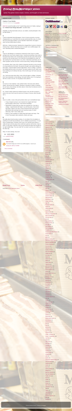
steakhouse (48, 363)
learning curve (48, 276)
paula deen (48, 316)
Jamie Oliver (48, 85)
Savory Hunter (48, 107)
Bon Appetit (48, 141)
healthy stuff (48, 249)
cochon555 (47, 174)
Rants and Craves (49, 103)
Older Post (38, 185)
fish (46, 219)
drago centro (48, 201)
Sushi (46, 366)
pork (46, 325)
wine (46, 397)
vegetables (47, 392)
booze (46, 143)
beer (46, 138)
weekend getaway (49, 395)
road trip (47, 338)
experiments (48, 211)
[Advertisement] (14, 168)
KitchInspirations (49, 87)
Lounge (47, 285)
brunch (47, 152)
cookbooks (47, 177)
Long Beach (48, 282)
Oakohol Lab (48, 309)
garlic (46, 237)
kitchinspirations (49, 269)
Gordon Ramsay (49, 244)
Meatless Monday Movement (49, 90)
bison (46, 139)
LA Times (47, 275)
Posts (48, 52)
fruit (46, 235)
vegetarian (47, 393)
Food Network (48, 80)
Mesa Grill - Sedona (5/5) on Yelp (63, 81)
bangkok (47, 132)
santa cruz (47, 347)
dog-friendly (48, 197)
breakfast (47, 148)
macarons (47, 289)
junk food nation (49, 267)
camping (47, 157)
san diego (47, 343)
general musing (9, 136)
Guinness (47, 246)
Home (23, 185)
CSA (46, 184)
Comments (49, 55)
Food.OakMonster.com (21, 9)
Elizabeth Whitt (48, 204)
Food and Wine (48, 222)
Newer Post (6, 185)
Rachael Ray (48, 101)
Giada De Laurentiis (49, 81)
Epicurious (47, 76)
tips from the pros (49, 372)
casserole (47, 161)
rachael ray (48, 332)
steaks (46, 365)
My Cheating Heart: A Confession (63, 99)
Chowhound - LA (49, 74)
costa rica (47, 183)
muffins (47, 300)
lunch (46, 287)
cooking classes (49, 179)
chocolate (47, 172)
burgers (47, 154)
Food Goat (47, 78)
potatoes (47, 329)
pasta (46, 312)
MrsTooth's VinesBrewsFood (49, 96)
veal (46, 388)
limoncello (47, 278)
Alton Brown (48, 69)
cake (46, 156)
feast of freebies (49, 215)
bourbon (47, 145)
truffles (47, 379)
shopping (47, 354)
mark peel (47, 291)
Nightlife (47, 305)
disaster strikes (48, 195)
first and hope (48, 217)
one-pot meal (48, 311)
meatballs (47, 294)
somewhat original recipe (51, 359)
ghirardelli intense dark (50, 240)
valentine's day (48, 386)
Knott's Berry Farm (49, 273)
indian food (47, 258)
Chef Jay (47, 166)
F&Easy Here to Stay (63, 94)
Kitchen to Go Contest (64, 104)
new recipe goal (49, 302)
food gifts (47, 224)
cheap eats (47, 163)
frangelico (47, 230)
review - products (49, 334)
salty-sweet (48, 341)
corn (46, 181)
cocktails (47, 175)
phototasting (48, 321)
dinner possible (48, 193)
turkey (46, 381)
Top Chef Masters (49, 374)
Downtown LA (48, 199)
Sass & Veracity (49, 105)
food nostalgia (48, 228)
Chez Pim (47, 72)
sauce (46, 348)
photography (48, 320)
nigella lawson (48, 303)
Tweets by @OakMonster (51, 47)
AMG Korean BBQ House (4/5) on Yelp (63, 87)
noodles (47, 307)
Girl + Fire (47, 83)
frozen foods (48, 233)
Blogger (44, 405)
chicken (47, 168)
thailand (47, 370)
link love (47, 280)
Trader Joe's (48, 375)
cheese (47, 165)
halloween (47, 248)
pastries (47, 314)
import (46, 257)
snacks (47, 357)
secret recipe (48, 352)
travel (46, 377)
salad (46, 339)
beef (46, 136)
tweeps (47, 383)
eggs (46, 203)
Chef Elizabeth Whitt (50, 71)
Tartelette (47, 109)
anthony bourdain (49, 125)
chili (46, 170)
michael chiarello (49, 296)
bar (46, 134)
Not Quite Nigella (49, 98)
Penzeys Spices (49, 100)
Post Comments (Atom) (14, 188)
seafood (47, 350)
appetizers (47, 127)
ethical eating (48, 208)
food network (48, 226)
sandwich (47, 345)
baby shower (48, 129)
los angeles (48, 284)
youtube (47, 399)
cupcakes (47, 186)
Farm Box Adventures (50, 213)
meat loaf (47, 293)
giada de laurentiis (49, 242)
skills (46, 356)
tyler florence (48, 384)
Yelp (46, 110)
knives (46, 271)
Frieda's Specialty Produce (51, 231)
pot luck (47, 327)
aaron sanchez (48, 121)
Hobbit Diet (48, 253)
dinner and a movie (49, 192)
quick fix (47, 330)
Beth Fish (5, 26)
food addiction (48, 220)
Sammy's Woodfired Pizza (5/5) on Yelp (63, 75)
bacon (46, 130)
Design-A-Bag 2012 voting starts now (63, 102)
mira (46, 298)
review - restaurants (49, 336)
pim (46, 323)
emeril (46, 206)
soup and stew (48, 361)
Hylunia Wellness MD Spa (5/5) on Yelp (63, 78)
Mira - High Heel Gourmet (49, 93)
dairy (46, 188)
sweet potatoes (48, 368)
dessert (47, 190)
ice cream (47, 255)
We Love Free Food (63, 96)
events (47, 210)
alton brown (48, 123)
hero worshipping (49, 251)
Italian (46, 260)
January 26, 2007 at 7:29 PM (12, 145)
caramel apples (48, 159)
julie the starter (48, 266)
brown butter (48, 150)
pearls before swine (49, 318)
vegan (46, 390)
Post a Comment (8, 148)
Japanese (47, 264)
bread (46, 147)
